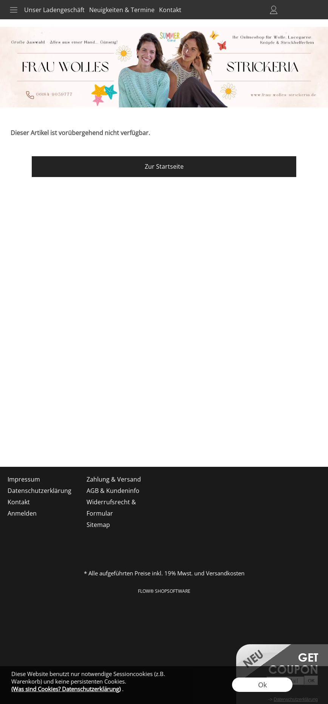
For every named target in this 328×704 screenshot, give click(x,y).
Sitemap (98, 525)
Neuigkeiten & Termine (122, 10)
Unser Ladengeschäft (54, 10)
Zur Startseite (164, 166)
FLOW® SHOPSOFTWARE (164, 591)
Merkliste (287, 10)
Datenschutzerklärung (39, 490)
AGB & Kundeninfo (113, 490)
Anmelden (273, 10)
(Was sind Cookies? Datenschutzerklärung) (66, 689)
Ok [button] (262, 684)
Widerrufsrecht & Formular (111, 508)
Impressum (24, 479)
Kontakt (170, 10)
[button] (14, 10)
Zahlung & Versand (114, 479)
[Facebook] (29, 446)
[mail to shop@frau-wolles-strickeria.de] (9, 446)
